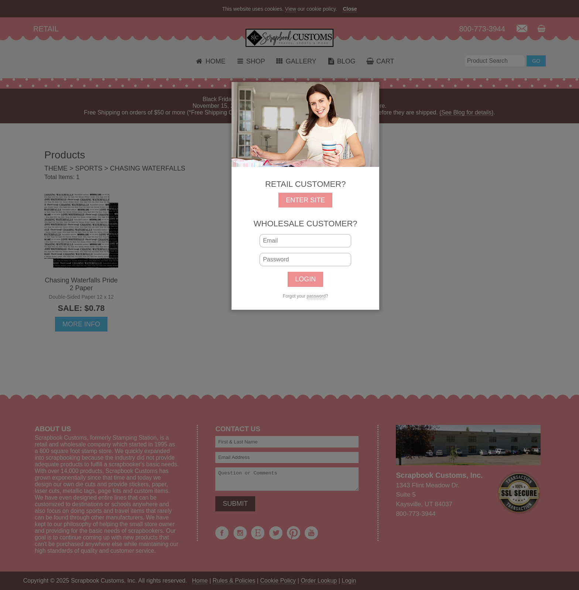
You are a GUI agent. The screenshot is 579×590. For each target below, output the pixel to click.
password (316, 296)
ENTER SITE (305, 200)
